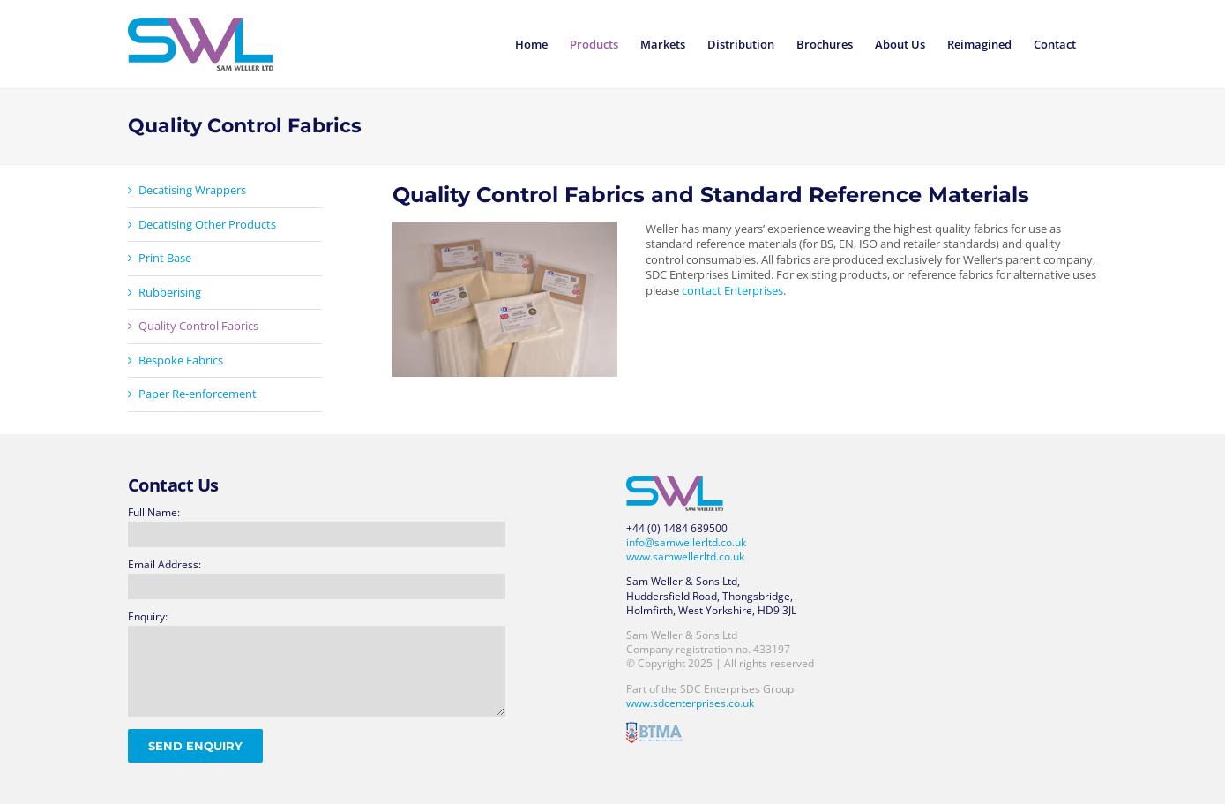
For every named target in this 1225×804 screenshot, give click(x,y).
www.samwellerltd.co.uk (685, 556)
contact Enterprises (732, 290)
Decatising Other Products (207, 224)
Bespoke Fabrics (180, 360)
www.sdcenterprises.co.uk (690, 702)
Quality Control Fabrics (198, 326)
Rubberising (169, 292)
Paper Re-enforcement (197, 394)
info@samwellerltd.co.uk (686, 542)
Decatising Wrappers (192, 190)
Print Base (164, 258)
